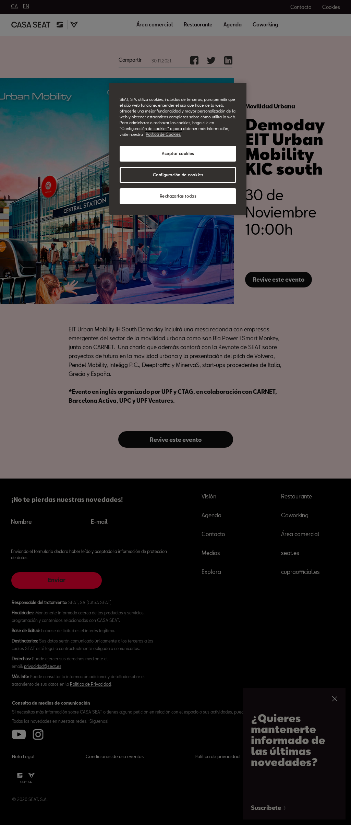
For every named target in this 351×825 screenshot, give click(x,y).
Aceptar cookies (178, 153)
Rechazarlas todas (178, 196)
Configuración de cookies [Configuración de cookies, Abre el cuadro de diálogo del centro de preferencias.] (178, 175)
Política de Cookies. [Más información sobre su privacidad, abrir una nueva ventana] (163, 134)
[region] (177, 149)
